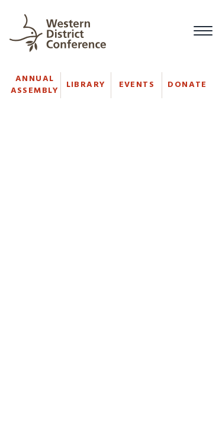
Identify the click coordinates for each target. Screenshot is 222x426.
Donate (187, 85)
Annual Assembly (35, 85)
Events (137, 85)
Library (86, 85)
